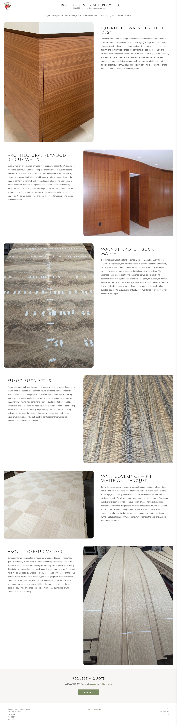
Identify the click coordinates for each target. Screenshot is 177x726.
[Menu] (170, 6)
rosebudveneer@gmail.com (96, 8)
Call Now (88, 695)
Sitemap (166, 714)
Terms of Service (164, 709)
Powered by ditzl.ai (94, 709)
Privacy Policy (164, 711)
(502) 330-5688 (79, 8)
